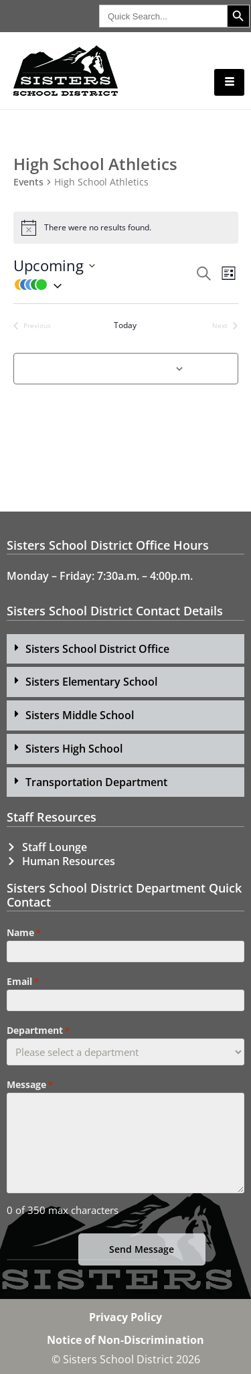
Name (24, 933)
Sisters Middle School (79, 715)
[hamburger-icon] (229, 82)
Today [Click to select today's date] (125, 325)
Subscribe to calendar (118, 368)
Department (38, 1030)
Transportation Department (96, 782)
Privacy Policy (125, 1317)
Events (28, 182)
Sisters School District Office (97, 648)
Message (30, 1085)
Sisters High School (73, 748)
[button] (103, 285)
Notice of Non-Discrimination (125, 1339)
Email (23, 982)
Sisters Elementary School (91, 681)
